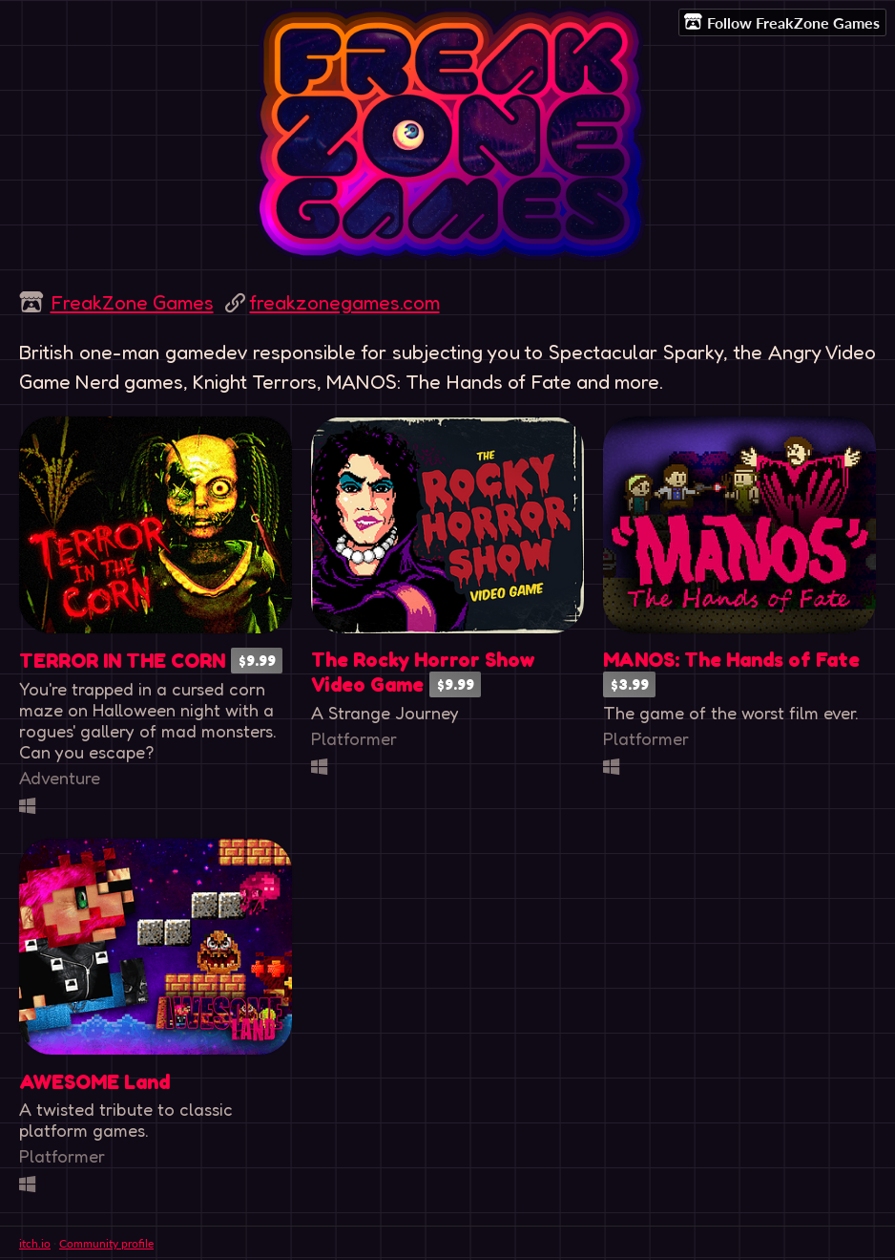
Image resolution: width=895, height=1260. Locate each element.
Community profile (106, 1243)
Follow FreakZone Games (782, 22)
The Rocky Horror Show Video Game (422, 672)
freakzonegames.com (345, 302)
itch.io (35, 1243)
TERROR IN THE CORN (122, 661)
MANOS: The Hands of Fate (731, 660)
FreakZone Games (132, 302)
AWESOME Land (94, 1082)
